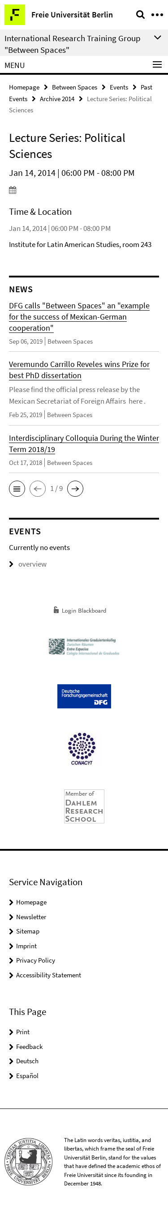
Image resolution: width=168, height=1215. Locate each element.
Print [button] (23, 1031)
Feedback (29, 1046)
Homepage (24, 87)
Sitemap (27, 931)
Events (119, 87)
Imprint (26, 946)
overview (28, 564)
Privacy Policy (35, 960)
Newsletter (31, 916)
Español (27, 1075)
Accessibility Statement (48, 975)
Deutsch (27, 1061)
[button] (17, 489)
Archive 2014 (57, 98)
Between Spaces (74, 87)
